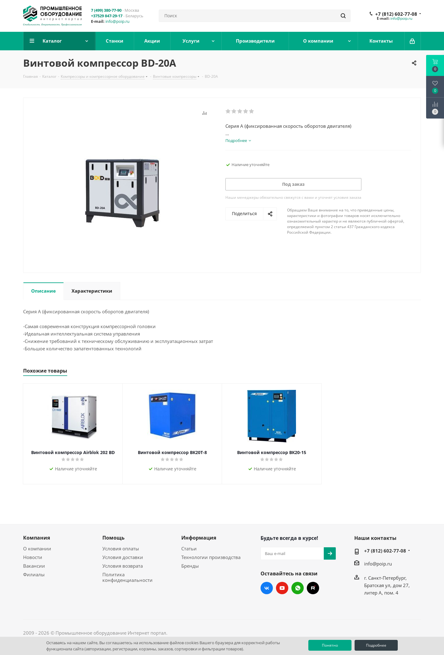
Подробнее (376, 645)
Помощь (113, 537)
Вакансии (34, 566)
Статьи (189, 548)
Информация (198, 537)
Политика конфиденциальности (127, 577)
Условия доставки (122, 557)
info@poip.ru (117, 21)
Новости (32, 557)
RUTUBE (313, 588)
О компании (37, 548)
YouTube (282, 588)
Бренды (190, 566)
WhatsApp (297, 588)
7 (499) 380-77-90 (106, 10)
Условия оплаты (120, 548)
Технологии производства (210, 557)
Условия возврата (122, 566)
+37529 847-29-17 (106, 16)
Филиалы (34, 574)
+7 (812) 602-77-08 (396, 14)
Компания (36, 537)
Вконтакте (267, 588)
